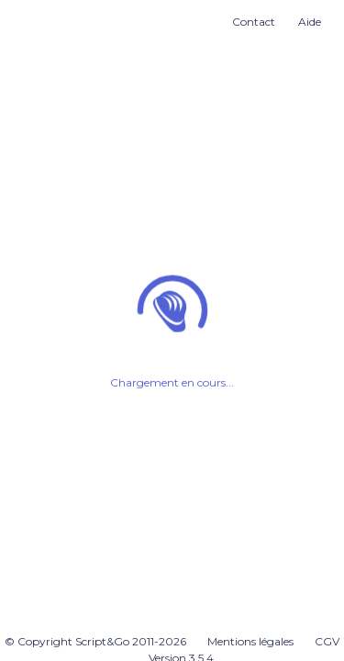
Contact (253, 21)
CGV (327, 641)
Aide (309, 21)
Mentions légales (250, 641)
